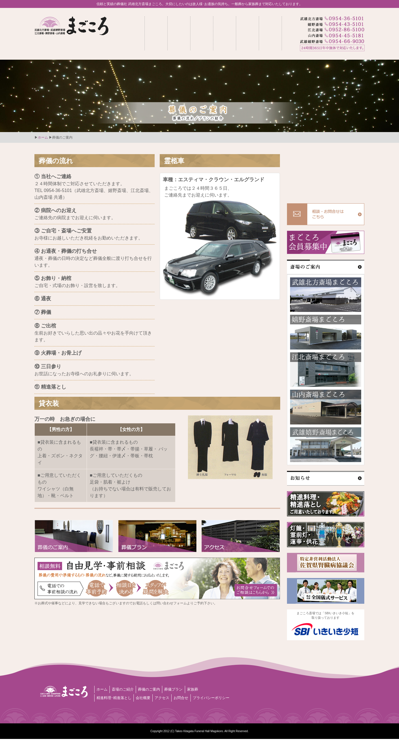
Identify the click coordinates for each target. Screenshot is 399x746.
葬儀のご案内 (156, 689)
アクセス (170, 697)
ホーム (43, 137)
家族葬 (206, 689)
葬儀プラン (184, 689)
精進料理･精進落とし (116, 697)
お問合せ (192, 697)
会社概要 (149, 697)
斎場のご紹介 (127, 689)
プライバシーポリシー (117, 705)
